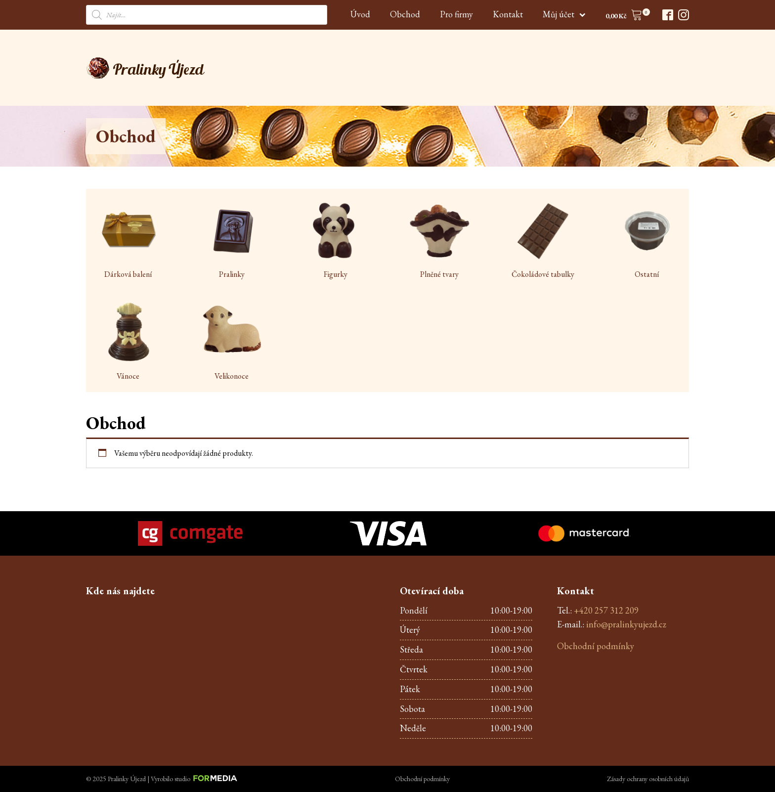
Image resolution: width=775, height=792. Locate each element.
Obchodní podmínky (595, 646)
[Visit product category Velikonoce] (232, 342)
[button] (624, 16)
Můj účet (564, 14)
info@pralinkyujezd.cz (626, 624)
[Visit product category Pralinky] (232, 240)
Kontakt (508, 14)
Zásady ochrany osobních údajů (648, 778)
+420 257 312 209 (606, 610)
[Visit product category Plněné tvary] (439, 240)
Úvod (360, 14)
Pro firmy (456, 14)
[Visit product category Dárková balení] (128, 240)
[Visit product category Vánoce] (128, 342)
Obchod (405, 14)
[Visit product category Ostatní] (647, 240)
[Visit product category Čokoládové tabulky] (543, 240)
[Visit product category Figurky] (336, 240)
